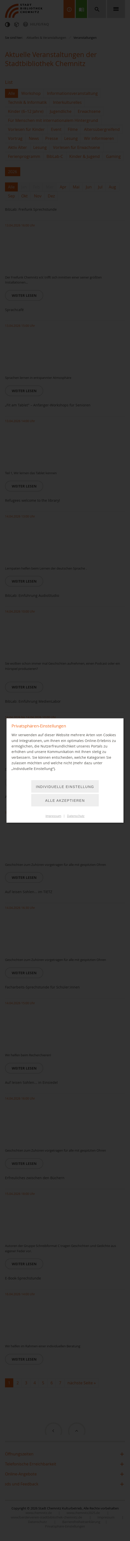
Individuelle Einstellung (65, 787)
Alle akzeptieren (65, 800)
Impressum (53, 816)
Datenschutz (75, 816)
